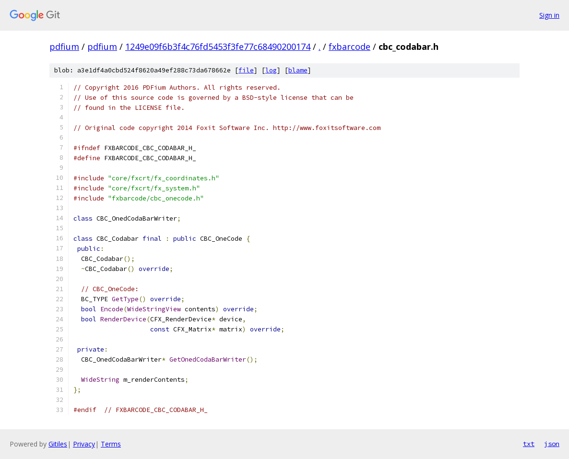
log (271, 70)
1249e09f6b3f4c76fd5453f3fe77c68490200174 (217, 46)
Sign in (549, 15)
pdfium (64, 46)
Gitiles (57, 443)
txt (528, 443)
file (246, 70)
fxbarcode (349, 46)
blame (298, 70)
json (551, 443)
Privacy (84, 443)
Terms (111, 443)
